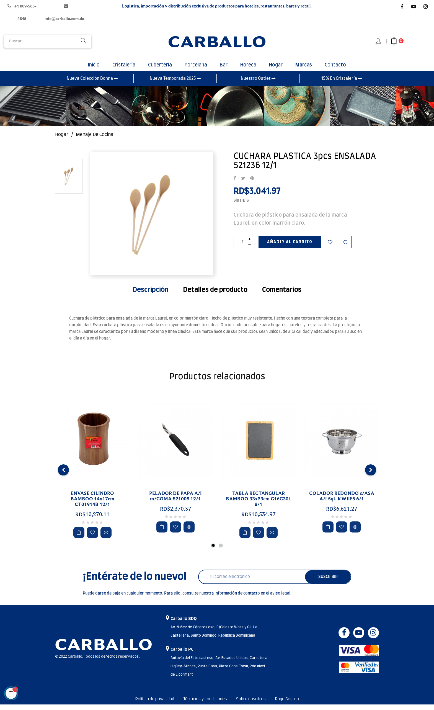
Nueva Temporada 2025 (175, 84)
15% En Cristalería (341, 84)
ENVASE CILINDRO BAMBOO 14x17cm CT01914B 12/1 (92, 505)
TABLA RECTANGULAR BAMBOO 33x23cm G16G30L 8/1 (258, 505)
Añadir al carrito (289, 247)
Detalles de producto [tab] (215, 295)
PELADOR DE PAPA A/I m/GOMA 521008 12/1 (175, 502)
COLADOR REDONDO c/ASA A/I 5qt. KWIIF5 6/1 (341, 502)
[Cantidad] (244, 247)
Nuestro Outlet (258, 84)
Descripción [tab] (150, 295)
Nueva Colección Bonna (92, 84)
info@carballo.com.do (64, 19)
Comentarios (281, 295)
